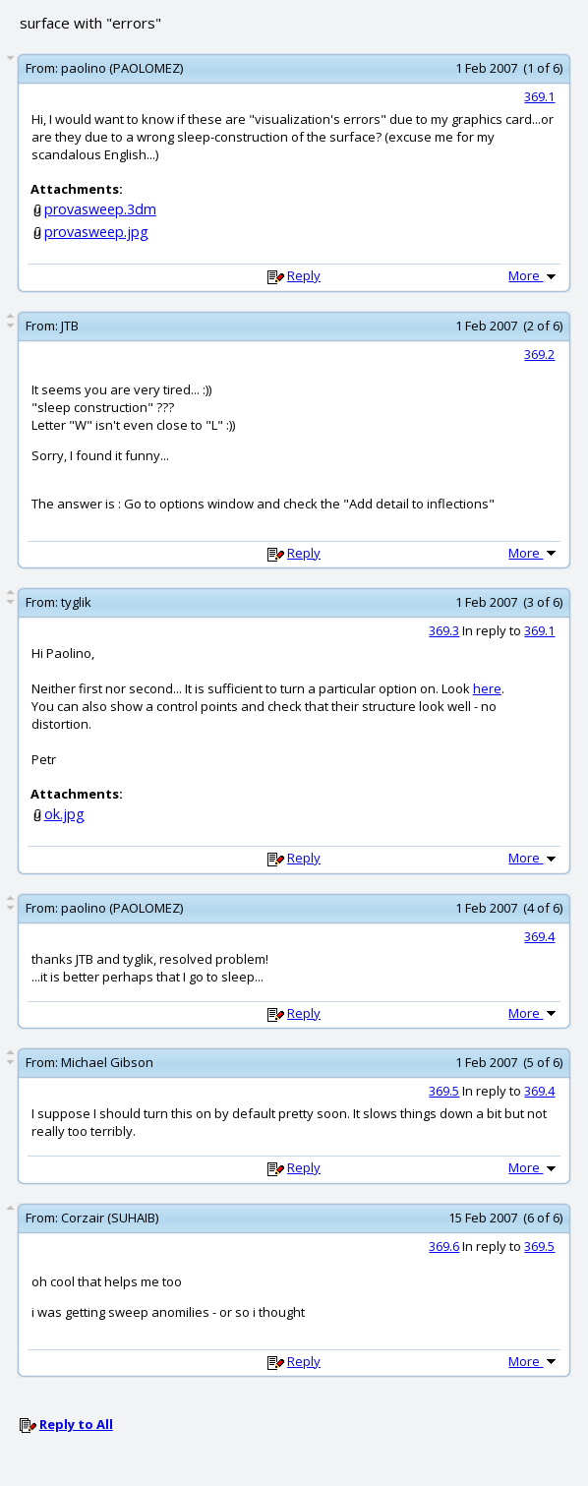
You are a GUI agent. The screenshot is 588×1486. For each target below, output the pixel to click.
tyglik (76, 602)
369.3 (444, 630)
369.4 (539, 936)
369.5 (444, 1091)
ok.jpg (64, 813)
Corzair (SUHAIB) (109, 1217)
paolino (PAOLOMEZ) (122, 68)
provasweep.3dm (100, 209)
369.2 (539, 354)
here (487, 688)
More (533, 275)
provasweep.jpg (96, 231)
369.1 (539, 96)
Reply (304, 275)
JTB (70, 325)
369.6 (444, 1246)
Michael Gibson (107, 1062)
